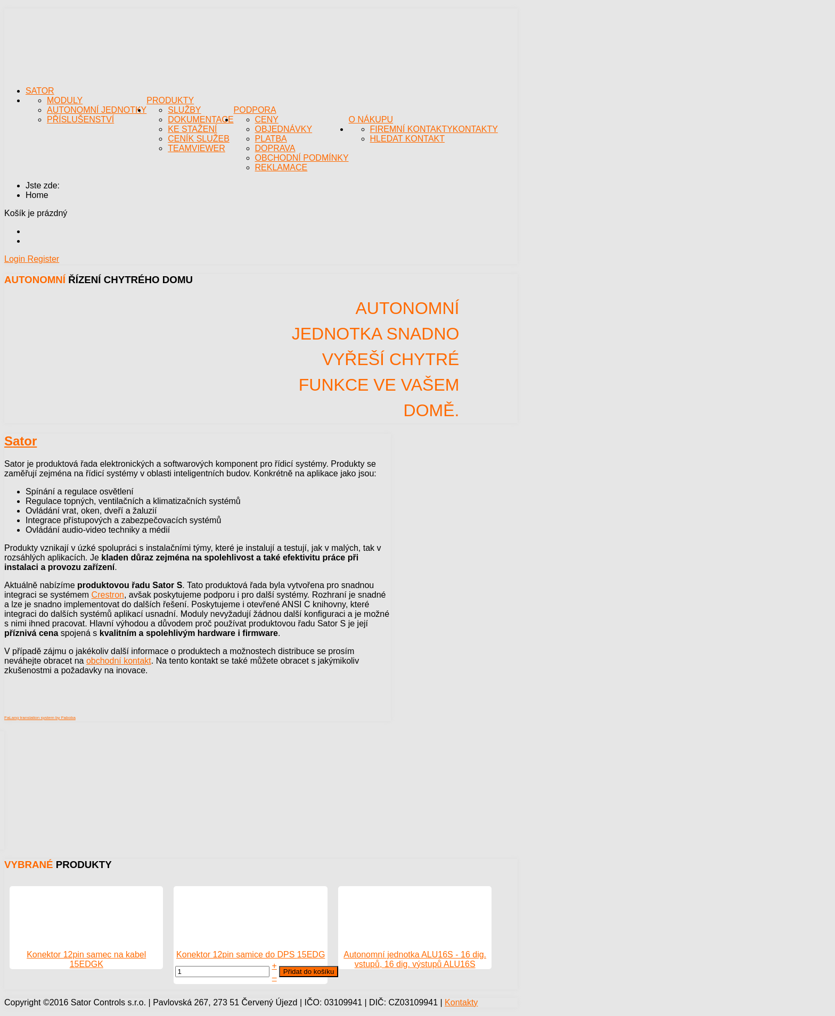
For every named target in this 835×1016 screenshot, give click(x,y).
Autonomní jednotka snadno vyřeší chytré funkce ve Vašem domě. (376, 359)
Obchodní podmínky (302, 157)
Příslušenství (80, 119)
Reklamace (281, 167)
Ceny (267, 119)
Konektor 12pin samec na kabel (86, 954)
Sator (40, 90)
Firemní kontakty (411, 129)
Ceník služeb (199, 138)
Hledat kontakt (407, 138)
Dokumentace (200, 119)
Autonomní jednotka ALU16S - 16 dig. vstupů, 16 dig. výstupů (414, 959)
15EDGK (86, 964)
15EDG (311, 954)
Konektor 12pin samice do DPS (236, 954)
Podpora (255, 109)
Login (16, 258)
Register (44, 258)
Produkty (170, 100)
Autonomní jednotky (96, 109)
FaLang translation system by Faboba (40, 717)
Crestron (108, 594)
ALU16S (460, 964)
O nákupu (371, 119)
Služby (184, 109)
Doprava (275, 148)
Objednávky (284, 129)
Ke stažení (192, 129)
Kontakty (475, 129)
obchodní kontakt (118, 660)
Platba (271, 138)
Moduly (65, 100)
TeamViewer (196, 148)
